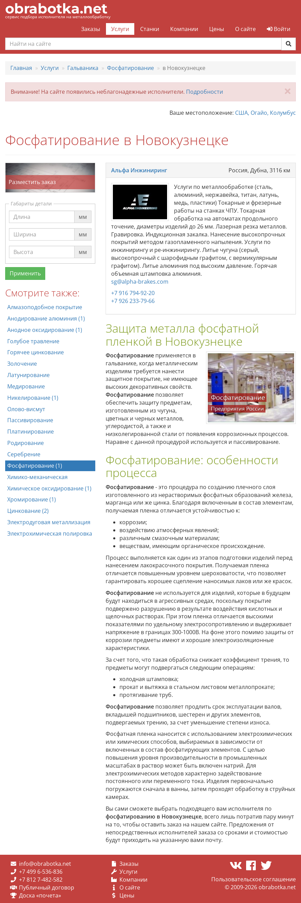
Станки (149, 29)
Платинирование (30, 431)
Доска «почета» (40, 895)
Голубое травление (33, 341)
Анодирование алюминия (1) (46, 318)
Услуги (120, 29)
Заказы (90, 29)
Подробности (204, 91)
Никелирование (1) (32, 398)
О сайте (245, 29)
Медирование (26, 386)
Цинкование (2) (28, 511)
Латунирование (28, 375)
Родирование (25, 443)
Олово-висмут (26, 409)
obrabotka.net (56, 8)
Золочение (22, 363)
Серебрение (23, 454)
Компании (184, 29)
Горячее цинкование (35, 352)
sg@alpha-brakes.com (139, 281)
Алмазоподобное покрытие (44, 307)
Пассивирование (30, 420)
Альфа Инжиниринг (139, 170)
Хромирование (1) (31, 499)
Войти (278, 29)
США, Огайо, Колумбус (265, 112)
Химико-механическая (37, 477)
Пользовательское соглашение (253, 879)
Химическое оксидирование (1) (49, 488)
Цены (216, 29)
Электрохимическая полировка (49, 533)
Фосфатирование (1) (34, 465)
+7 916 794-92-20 (133, 293)
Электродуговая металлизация (48, 522)
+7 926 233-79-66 (133, 301)
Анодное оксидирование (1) (44, 330)
